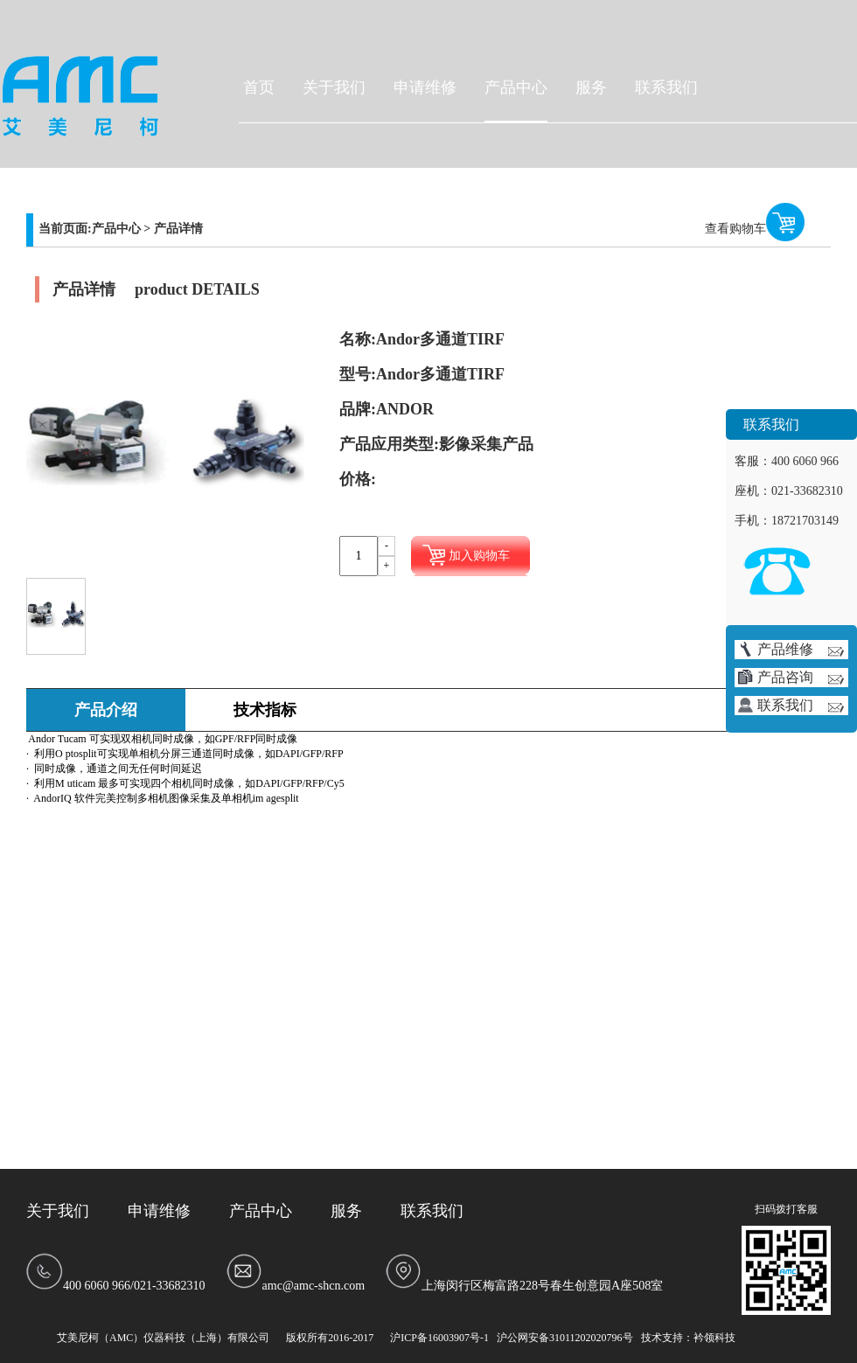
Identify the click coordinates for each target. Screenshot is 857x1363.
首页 (259, 87)
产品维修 (800, 649)
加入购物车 (479, 555)
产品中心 (515, 87)
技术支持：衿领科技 (688, 1338)
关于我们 (334, 87)
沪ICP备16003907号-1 (439, 1338)
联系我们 (666, 87)
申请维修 (425, 87)
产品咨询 (800, 677)
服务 (591, 87)
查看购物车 (735, 228)
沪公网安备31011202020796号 (565, 1338)
